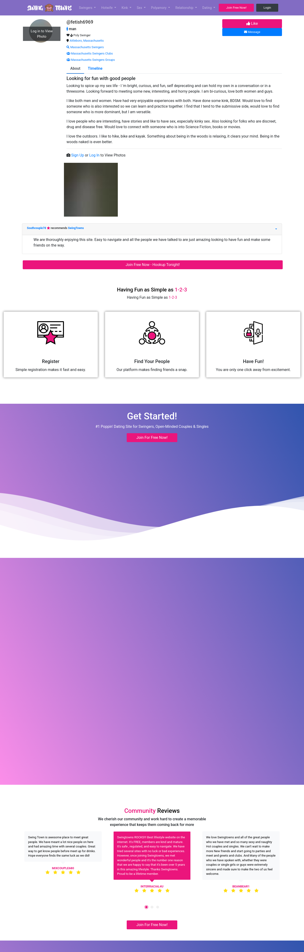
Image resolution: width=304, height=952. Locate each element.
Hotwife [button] (107, 8)
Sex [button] (140, 8)
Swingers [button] (86, 8)
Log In (94, 155)
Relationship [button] (184, 8)
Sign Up (78, 155)
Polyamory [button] (159, 8)
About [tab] (75, 68)
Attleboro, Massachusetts (87, 40)
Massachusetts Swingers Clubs (90, 53)
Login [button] (267, 7)
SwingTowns (76, 228)
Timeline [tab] (95, 68)
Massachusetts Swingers (85, 47)
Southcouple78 (37, 228)
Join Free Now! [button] (236, 7)
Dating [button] (207, 8)
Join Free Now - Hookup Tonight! (153, 264)
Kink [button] (125, 8)
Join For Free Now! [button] (151, 437)
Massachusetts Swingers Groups (91, 60)
